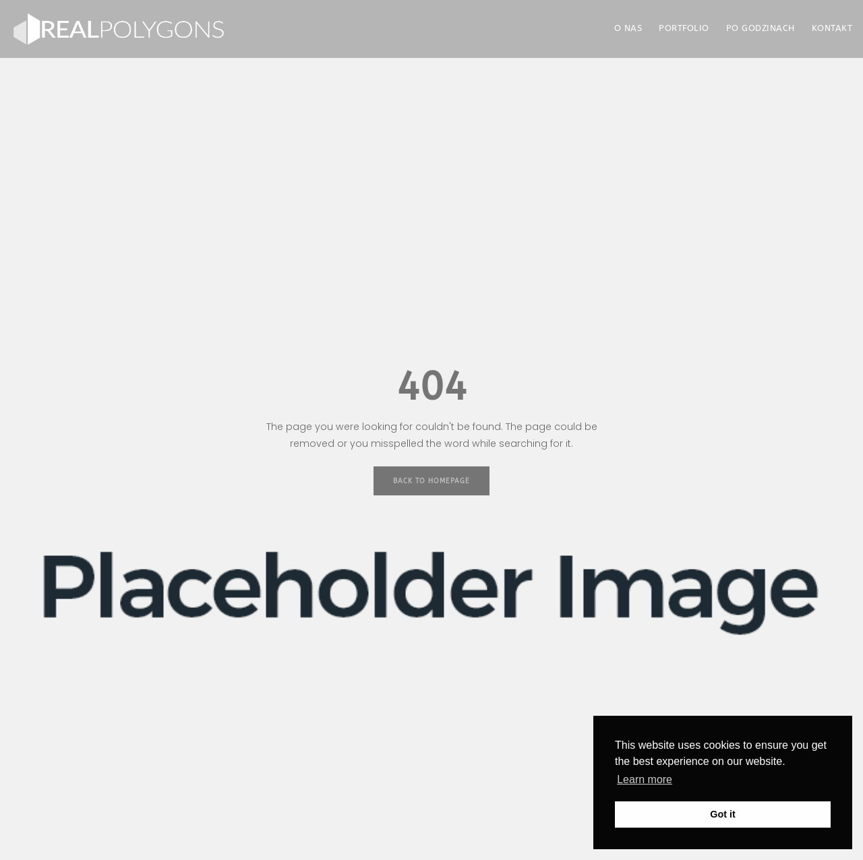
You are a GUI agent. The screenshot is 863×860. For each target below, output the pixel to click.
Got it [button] (723, 814)
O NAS (628, 28)
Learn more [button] (644, 779)
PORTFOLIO (684, 28)
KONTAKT (832, 28)
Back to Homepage (431, 481)
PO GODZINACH (760, 28)
